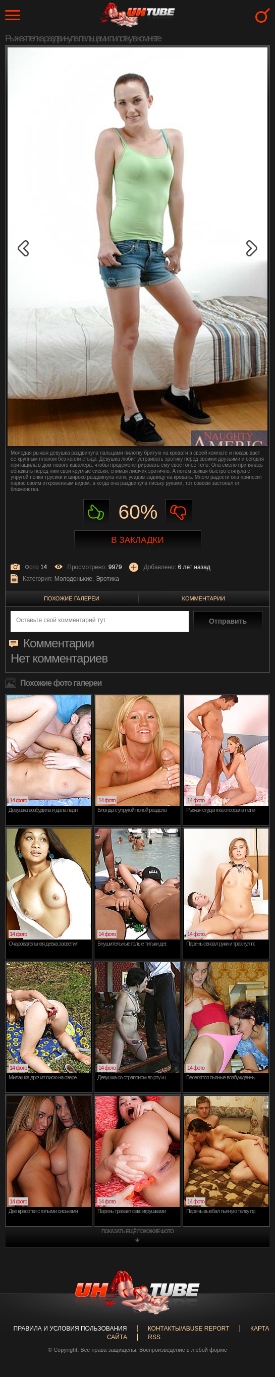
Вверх (252, 1290)
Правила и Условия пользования (70, 1328)
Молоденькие (73, 578)
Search (262, 15)
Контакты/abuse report (189, 1328)
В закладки (137, 540)
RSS (154, 1337)
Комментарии (203, 598)
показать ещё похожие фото (137, 1231)
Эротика (107, 578)
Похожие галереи (71, 598)
